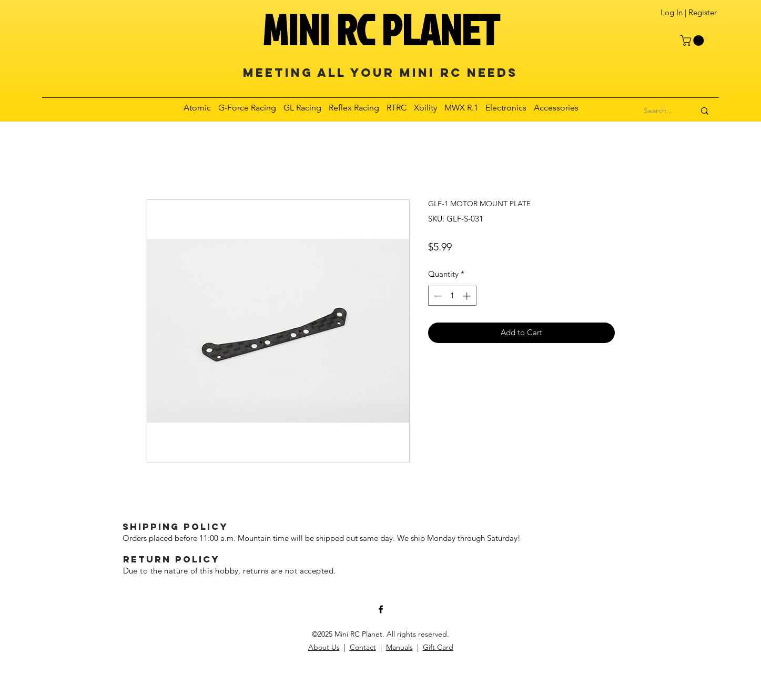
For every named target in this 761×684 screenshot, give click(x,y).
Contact (363, 647)
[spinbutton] (452, 296)
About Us (324, 647)
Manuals (399, 647)
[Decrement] (437, 296)
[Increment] (468, 296)
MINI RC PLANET (380, 29)
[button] (693, 40)
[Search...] (658, 111)
